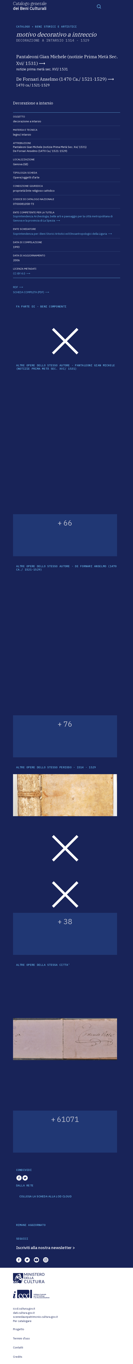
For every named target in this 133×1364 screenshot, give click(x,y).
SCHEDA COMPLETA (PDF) (28, 292)
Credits (17, 1357)
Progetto (18, 1329)
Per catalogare (22, 1321)
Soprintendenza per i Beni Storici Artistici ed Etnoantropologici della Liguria (60, 234)
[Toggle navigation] (99, 6)
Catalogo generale (30, 6)
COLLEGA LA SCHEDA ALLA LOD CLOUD (45, 1196)
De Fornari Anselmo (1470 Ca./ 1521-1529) (61, 79)
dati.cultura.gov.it (24, 1313)
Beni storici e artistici (56, 26)
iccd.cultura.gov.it (24, 1308)
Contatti (18, 1347)
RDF (15, 287)
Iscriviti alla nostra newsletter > (45, 1247)
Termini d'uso (21, 1338)
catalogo (23, 26)
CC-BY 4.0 (19, 273)
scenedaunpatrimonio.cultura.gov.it (35, 1317)
